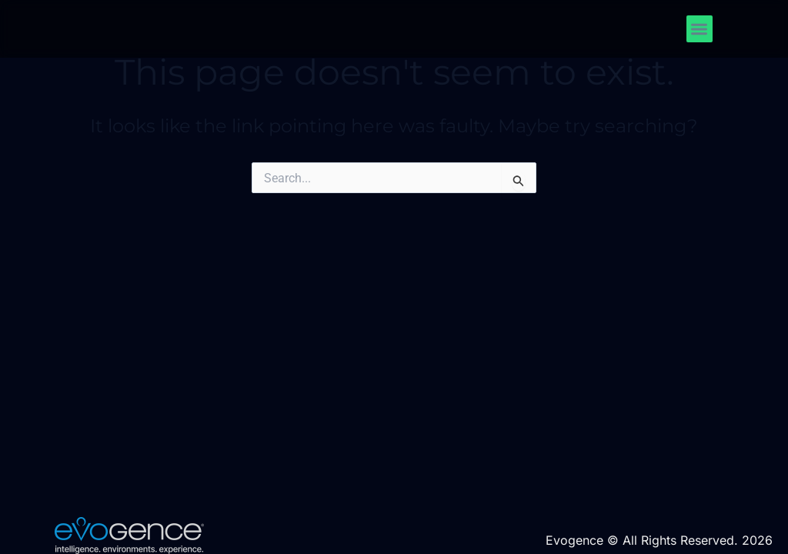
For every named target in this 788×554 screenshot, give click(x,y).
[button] (699, 28)
